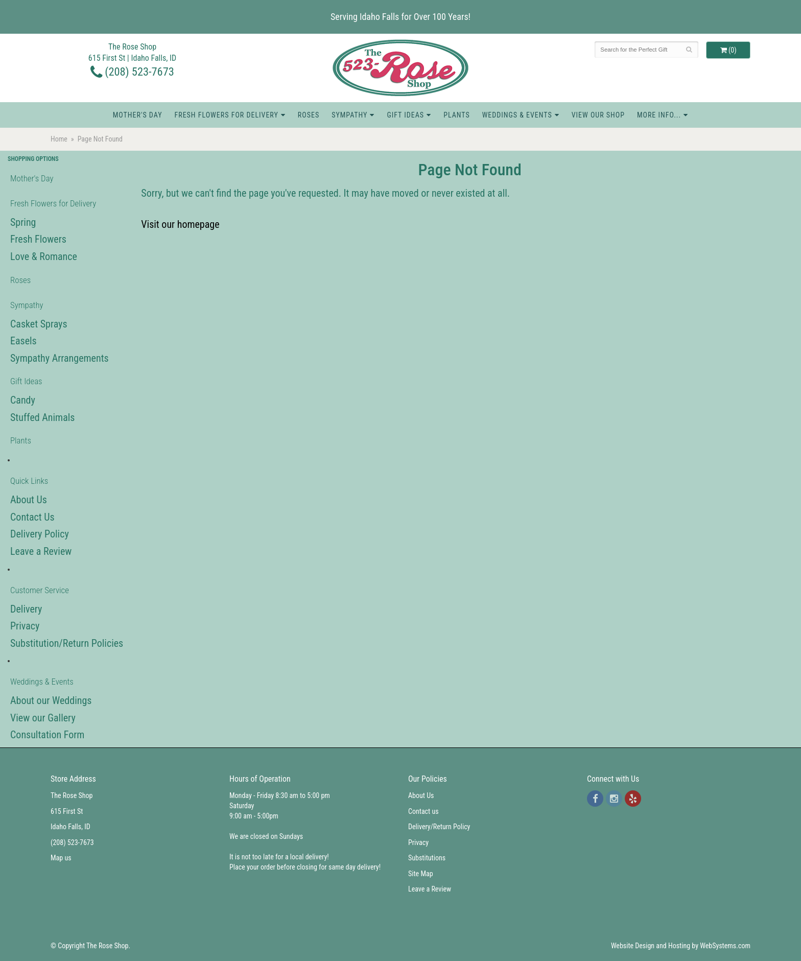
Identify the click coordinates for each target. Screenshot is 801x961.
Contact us (423, 811)
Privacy (24, 626)
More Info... (659, 115)
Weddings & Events (517, 115)
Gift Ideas (405, 115)
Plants (456, 115)
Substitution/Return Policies (66, 643)
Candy (22, 400)
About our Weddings (50, 700)
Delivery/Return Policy (439, 827)
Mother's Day (137, 115)
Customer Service (39, 590)
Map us (61, 858)
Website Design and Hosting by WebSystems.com (680, 946)
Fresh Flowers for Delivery (226, 115)
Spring (23, 222)
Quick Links (29, 481)
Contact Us (32, 517)
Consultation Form (47, 735)
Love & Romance (43, 256)
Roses (308, 115)
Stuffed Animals (42, 417)
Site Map (420, 874)
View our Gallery (43, 718)
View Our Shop (598, 115)
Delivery (26, 609)
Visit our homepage (180, 224)
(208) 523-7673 (132, 71)
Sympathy (349, 115)
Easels (23, 341)
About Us (28, 500)
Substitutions (426, 858)
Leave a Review (41, 551)
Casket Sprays (38, 324)
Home (59, 139)
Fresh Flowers (38, 239)
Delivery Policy (39, 534)
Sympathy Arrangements (59, 358)
